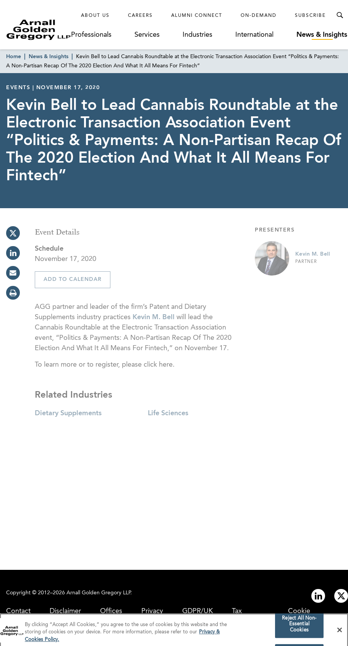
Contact (18, 611)
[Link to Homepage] (38, 29)
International (254, 34)
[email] (13, 273)
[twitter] (13, 233)
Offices (111, 611)
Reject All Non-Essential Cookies (299, 626)
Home (13, 56)
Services (147, 34)
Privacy (152, 611)
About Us (95, 15)
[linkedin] (13, 253)
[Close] (339, 632)
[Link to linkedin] (318, 596)
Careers (140, 15)
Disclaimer (65, 611)
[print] (13, 293)
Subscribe (310, 15)
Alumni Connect (196, 15)
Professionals (91, 34)
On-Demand (259, 15)
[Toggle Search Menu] (339, 15)
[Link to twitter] (341, 596)
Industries (197, 34)
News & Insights (321, 34)
